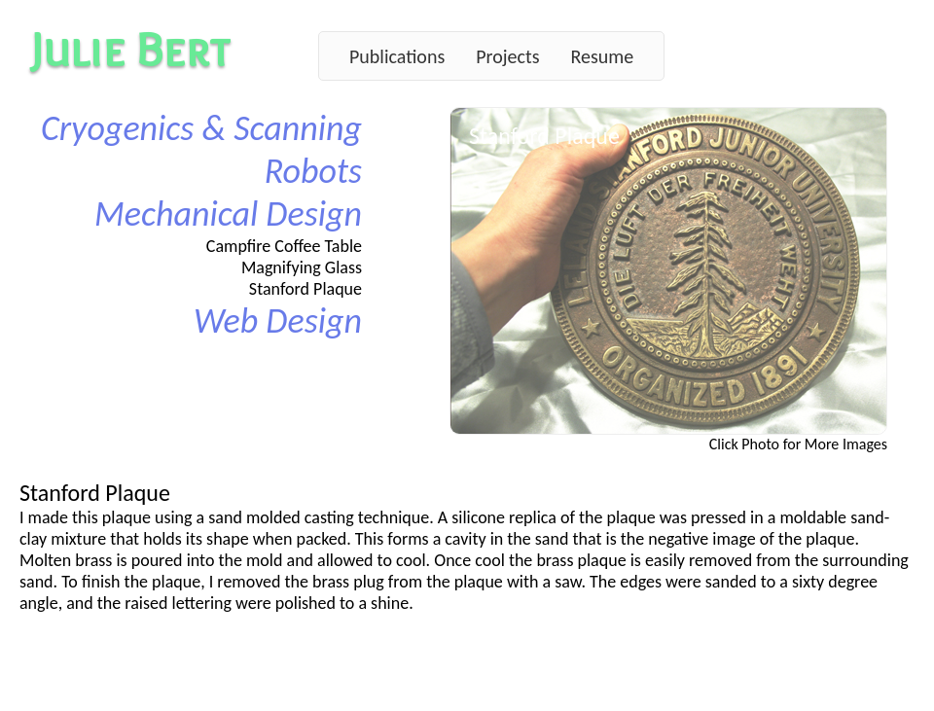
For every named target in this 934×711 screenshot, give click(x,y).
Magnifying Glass (301, 267)
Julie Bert (130, 49)
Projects (507, 56)
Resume (601, 56)
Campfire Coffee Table (284, 246)
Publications (397, 56)
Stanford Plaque (305, 289)
